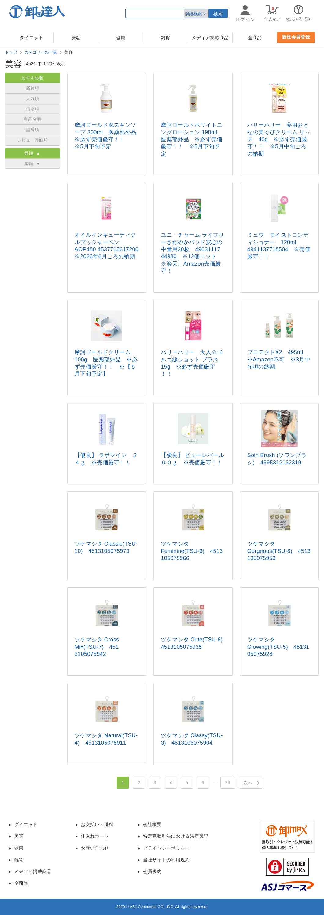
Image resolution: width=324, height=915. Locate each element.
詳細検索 (193, 13)
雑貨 (165, 37)
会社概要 (152, 824)
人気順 (32, 98)
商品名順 (32, 119)
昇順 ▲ (32, 153)
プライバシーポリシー (166, 848)
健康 (121, 37)
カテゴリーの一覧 (40, 52)
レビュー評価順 (32, 140)
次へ (248, 782)
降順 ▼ (32, 163)
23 (227, 782)
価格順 (32, 109)
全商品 (255, 37)
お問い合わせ (95, 848)
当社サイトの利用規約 (166, 859)
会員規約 (152, 871)
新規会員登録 (296, 37)
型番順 (32, 129)
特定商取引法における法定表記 (175, 836)
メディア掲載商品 (210, 37)
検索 (218, 13)
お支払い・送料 (97, 824)
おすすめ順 (32, 77)
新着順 (32, 88)
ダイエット (31, 37)
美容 (76, 37)
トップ (11, 52)
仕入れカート (95, 836)
